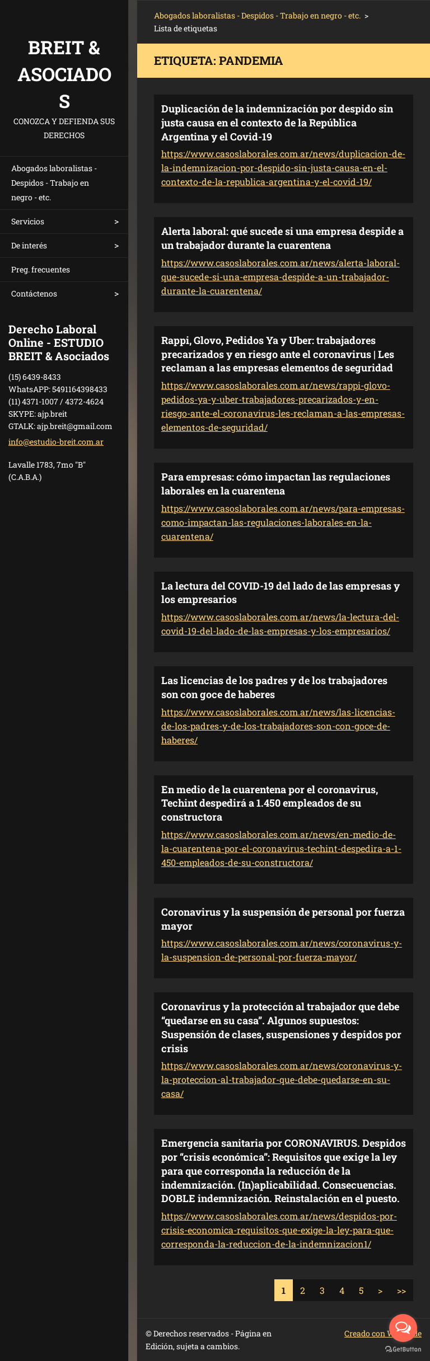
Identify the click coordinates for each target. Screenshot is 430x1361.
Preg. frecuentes (40, 269)
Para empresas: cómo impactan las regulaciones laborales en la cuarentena (275, 483)
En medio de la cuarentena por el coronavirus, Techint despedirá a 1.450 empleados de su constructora (269, 803)
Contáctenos (34, 293)
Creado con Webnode (383, 1333)
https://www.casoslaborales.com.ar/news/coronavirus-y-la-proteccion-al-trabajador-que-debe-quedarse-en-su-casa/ (281, 1079)
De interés (29, 245)
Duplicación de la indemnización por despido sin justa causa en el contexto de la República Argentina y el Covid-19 (277, 122)
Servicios (27, 221)
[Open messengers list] (403, 1328)
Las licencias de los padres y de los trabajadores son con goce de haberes (274, 687)
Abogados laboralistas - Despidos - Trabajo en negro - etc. (54, 182)
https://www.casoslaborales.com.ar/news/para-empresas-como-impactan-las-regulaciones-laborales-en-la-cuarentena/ (283, 522)
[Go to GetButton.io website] (403, 1349)
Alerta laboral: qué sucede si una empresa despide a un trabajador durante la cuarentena (282, 238)
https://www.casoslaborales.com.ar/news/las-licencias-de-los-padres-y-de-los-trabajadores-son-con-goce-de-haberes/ (278, 726)
